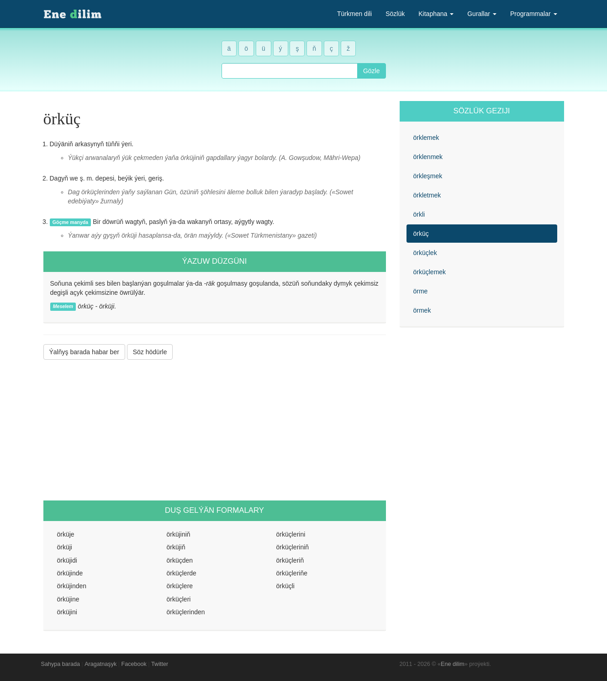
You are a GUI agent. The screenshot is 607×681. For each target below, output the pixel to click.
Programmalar (533, 13)
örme (420, 291)
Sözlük (395, 13)
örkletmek (427, 195)
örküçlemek (429, 272)
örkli (419, 214)
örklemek (426, 137)
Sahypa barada (60, 664)
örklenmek (428, 156)
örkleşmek (428, 176)
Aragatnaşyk (100, 664)
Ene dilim (452, 664)
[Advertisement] (214, 430)
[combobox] (290, 71)
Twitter (159, 664)
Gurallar (481, 13)
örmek (422, 310)
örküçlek (425, 252)
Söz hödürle (150, 352)
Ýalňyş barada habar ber (84, 352)
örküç (421, 233)
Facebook (134, 664)
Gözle (371, 70)
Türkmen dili (354, 13)
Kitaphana (436, 13)
